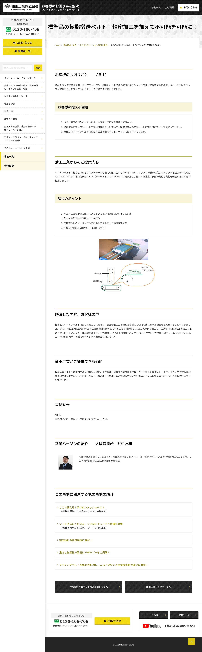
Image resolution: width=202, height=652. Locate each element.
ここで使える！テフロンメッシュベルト (82, 507)
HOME (57, 45)
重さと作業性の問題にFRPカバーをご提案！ (84, 552)
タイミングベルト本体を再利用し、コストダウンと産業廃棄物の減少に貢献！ (103, 564)
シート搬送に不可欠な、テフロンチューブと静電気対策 (91, 524)
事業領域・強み (69, 45)
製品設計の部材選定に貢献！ (75, 540)
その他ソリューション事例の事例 (93, 45)
